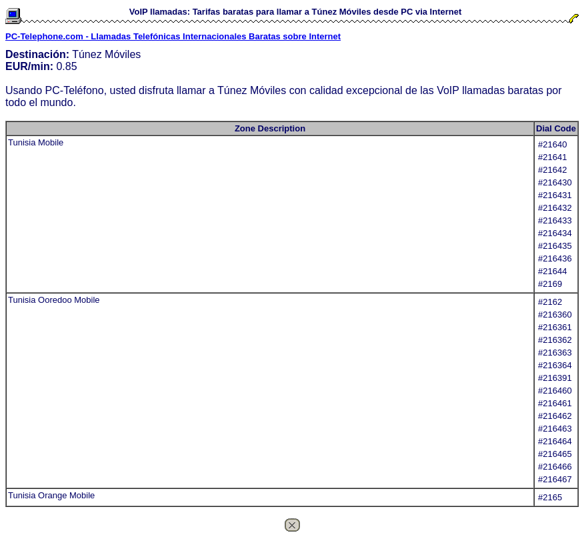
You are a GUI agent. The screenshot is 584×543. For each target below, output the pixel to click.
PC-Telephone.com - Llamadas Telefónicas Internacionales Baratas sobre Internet (173, 36)
